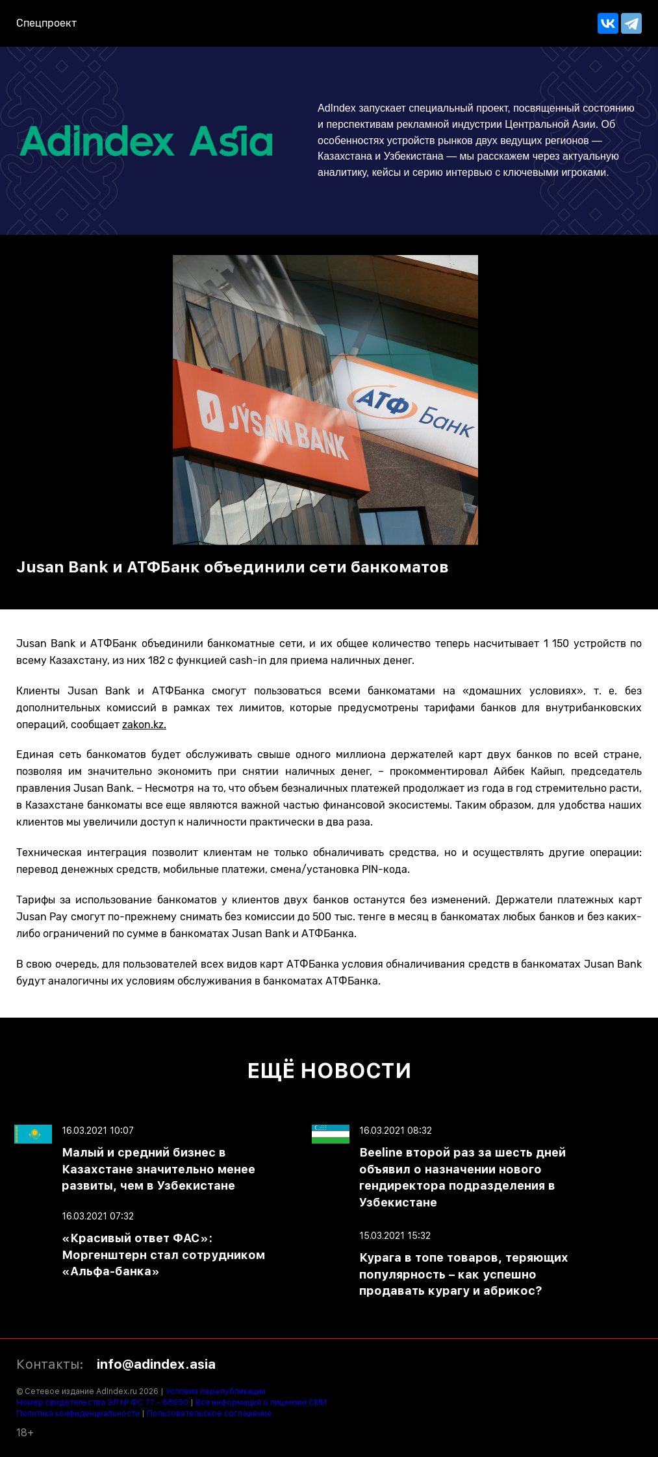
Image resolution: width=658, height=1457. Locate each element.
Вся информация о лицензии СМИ (261, 1402)
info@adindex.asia (156, 1364)
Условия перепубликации (216, 1391)
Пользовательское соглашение (209, 1413)
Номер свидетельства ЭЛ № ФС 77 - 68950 (102, 1402)
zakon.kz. (144, 724)
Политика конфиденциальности (78, 1413)
